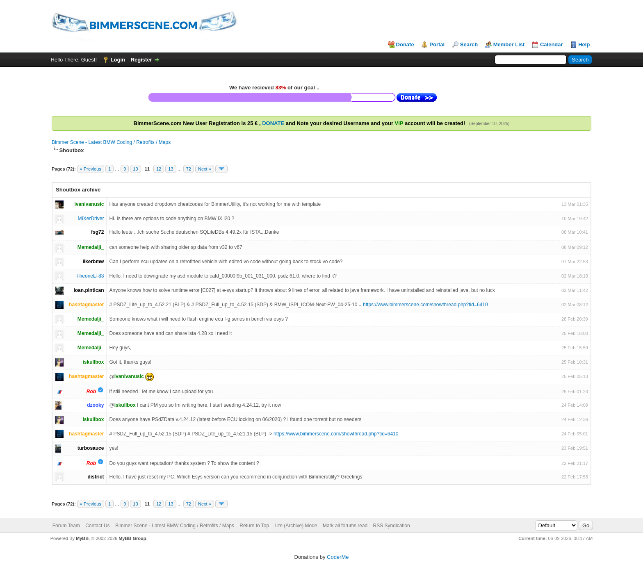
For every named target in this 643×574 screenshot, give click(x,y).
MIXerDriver (91, 218)
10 (135, 168)
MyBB (82, 538)
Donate (405, 44)
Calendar (551, 44)
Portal (437, 44)
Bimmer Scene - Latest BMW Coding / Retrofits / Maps (111, 142)
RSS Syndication (391, 525)
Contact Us (97, 525)
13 (170, 168)
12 (158, 168)
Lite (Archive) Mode (296, 525)
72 (188, 168)
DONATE (273, 123)
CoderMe (338, 557)
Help (584, 44)
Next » (204, 168)
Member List (509, 44)
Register (141, 60)
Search (469, 44)
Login (118, 60)
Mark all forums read (345, 525)
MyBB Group (132, 538)
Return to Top (254, 525)
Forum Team (66, 525)
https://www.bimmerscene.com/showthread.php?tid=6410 (425, 305)
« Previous (90, 168)
